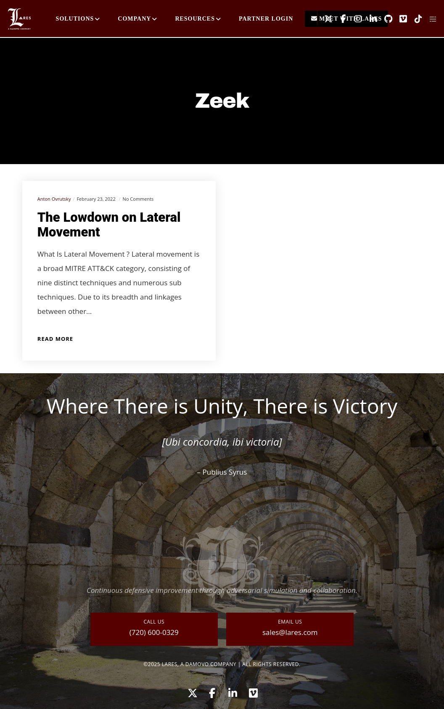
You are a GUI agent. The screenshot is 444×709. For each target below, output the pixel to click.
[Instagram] (355, 19)
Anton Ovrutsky (54, 199)
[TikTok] (415, 19)
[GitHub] (385, 19)
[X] (325, 19)
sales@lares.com (290, 632)
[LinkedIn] (370, 19)
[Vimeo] (400, 19)
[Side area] (430, 19)
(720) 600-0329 (154, 632)
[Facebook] (340, 19)
